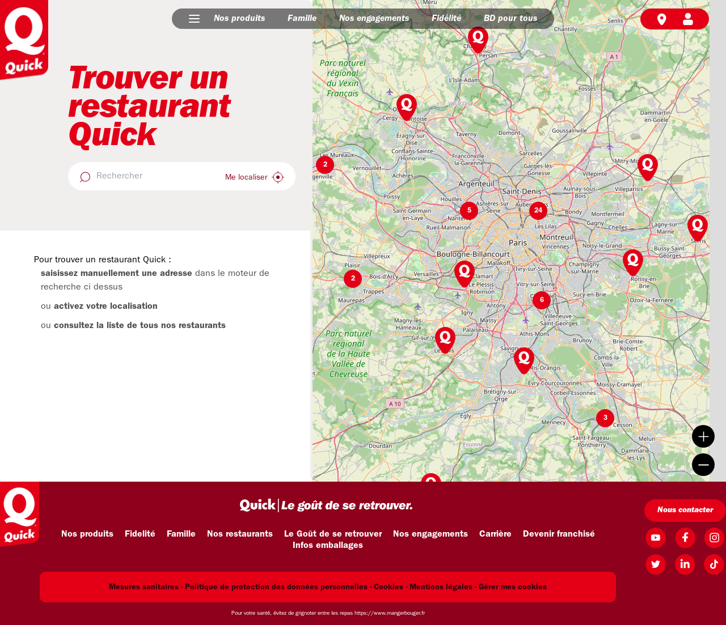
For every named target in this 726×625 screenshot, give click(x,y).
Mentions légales (441, 587)
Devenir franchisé (559, 534)
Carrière (495, 534)
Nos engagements (374, 18)
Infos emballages (328, 545)
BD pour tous (510, 18)
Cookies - (390, 587)
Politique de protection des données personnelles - (278, 587)
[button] (194, 19)
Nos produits (239, 18)
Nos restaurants (240, 534)
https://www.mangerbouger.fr (389, 613)
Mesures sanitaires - (146, 587)
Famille (302, 18)
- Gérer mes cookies (511, 587)
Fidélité (446, 18)
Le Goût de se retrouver (333, 534)
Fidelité (140, 534)
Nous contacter (685, 510)
